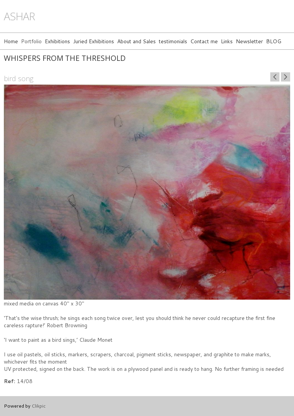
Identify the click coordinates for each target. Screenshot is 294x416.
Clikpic (38, 405)
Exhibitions (57, 41)
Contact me (204, 41)
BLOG (273, 41)
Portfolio (31, 41)
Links (227, 41)
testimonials (173, 41)
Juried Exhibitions (93, 41)
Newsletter (249, 41)
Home (11, 41)
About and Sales (136, 41)
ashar (19, 16)
